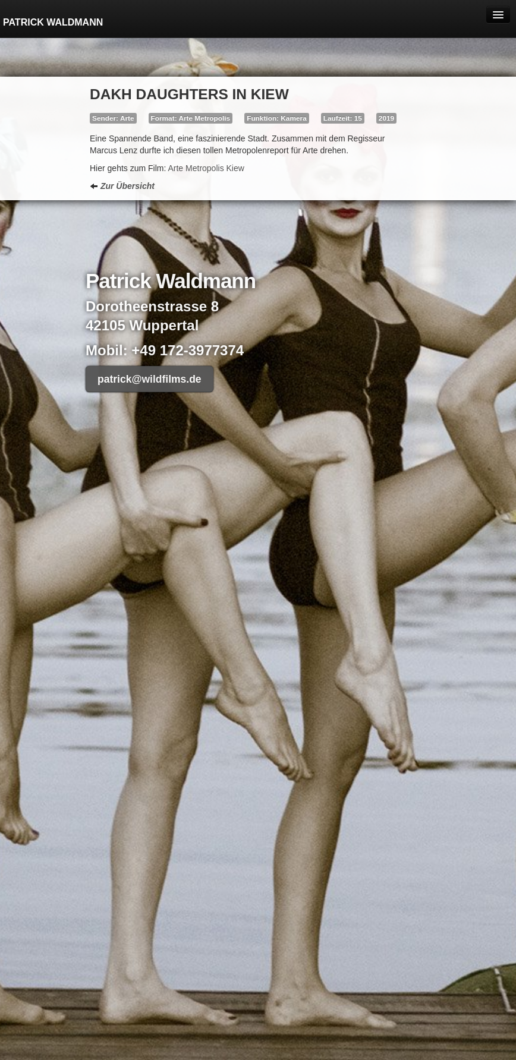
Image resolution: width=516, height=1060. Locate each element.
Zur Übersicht (122, 186)
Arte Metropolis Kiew (206, 168)
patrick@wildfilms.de (149, 379)
